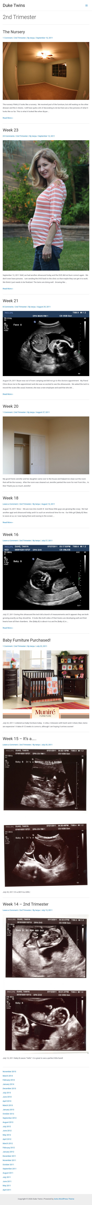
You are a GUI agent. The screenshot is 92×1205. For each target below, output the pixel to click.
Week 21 (10, 300)
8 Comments (8, 307)
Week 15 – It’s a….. (19, 738)
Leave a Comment (10, 504)
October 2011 (8, 1164)
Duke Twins (14, 5)
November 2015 (9, 1071)
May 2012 (7, 1135)
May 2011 (7, 1185)
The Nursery (14, 31)
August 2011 (8, 1173)
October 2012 (8, 1114)
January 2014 (8, 1084)
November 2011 (9, 1160)
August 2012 (8, 1122)
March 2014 (8, 1076)
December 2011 (9, 1156)
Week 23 (10, 130)
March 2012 (8, 1143)
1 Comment (7, 38)
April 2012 (7, 1139)
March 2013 (8, 1105)
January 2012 (8, 1152)
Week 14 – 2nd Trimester (25, 904)
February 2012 (9, 1147)
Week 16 (10, 534)
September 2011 (9, 1169)
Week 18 (10, 498)
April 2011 (7, 1190)
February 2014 (9, 1080)
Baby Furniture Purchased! (27, 640)
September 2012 (9, 1118)
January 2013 (8, 1109)
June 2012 (7, 1130)
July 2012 (7, 1126)
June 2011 (7, 1181)
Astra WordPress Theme (64, 1199)
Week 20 (10, 406)
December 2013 (9, 1088)
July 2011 (7, 1177)
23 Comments (9, 136)
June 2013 (7, 1097)
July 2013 (7, 1093)
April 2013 (7, 1101)
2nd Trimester (20, 38)
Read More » (8, 118)
